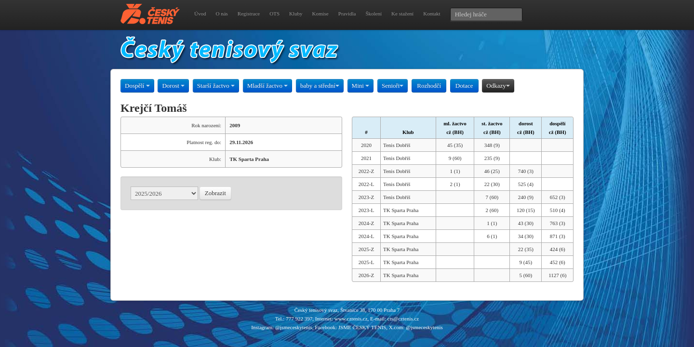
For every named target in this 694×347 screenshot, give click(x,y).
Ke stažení (402, 13)
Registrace (249, 13)
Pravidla (347, 13)
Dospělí (137, 85)
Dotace (464, 85)
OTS (274, 13)
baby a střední (319, 85)
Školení (373, 13)
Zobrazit (215, 193)
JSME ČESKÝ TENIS (362, 327)
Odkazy (497, 85)
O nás (221, 13)
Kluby (296, 13)
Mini (361, 85)
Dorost (173, 85)
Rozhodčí (429, 85)
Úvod (200, 13)
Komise (320, 13)
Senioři (393, 85)
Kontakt (431, 13)
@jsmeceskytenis (293, 327)
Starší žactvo (216, 85)
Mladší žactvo (267, 85)
